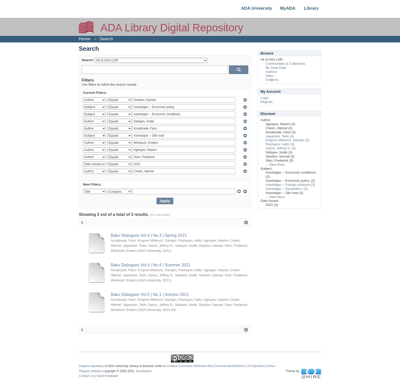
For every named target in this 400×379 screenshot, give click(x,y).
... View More (275, 164)
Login (264, 98)
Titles (269, 76)
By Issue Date (276, 68)
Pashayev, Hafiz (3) (280, 144)
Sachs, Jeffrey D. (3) (281, 148)
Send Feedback (107, 376)
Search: (88, 60)
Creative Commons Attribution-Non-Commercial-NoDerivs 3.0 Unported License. (221, 366)
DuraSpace (143, 371)
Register (266, 102)
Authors (271, 72)
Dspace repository (91, 366)
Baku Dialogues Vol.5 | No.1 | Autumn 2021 (150, 294)
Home (84, 38)
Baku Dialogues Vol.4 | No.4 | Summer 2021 (150, 265)
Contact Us (86, 376)
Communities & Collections (285, 64)
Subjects (272, 80)
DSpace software (90, 371)
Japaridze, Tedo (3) (280, 136)
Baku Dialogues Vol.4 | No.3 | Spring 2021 (149, 235)
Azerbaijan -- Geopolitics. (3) (287, 189)
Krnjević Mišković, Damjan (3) (287, 140)
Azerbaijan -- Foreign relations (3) (290, 185)
